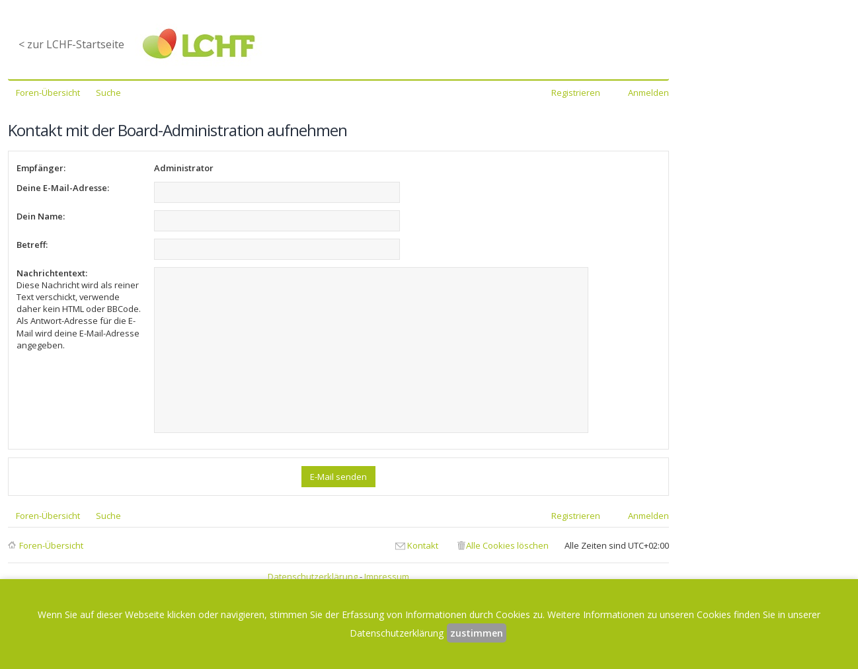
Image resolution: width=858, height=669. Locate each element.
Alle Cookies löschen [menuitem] (507, 545)
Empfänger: (41, 168)
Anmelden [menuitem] (648, 92)
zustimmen (476, 633)
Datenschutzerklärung (313, 576)
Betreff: (32, 245)
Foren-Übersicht (51, 545)
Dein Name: (41, 216)
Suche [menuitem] (108, 92)
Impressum (386, 576)
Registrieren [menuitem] (575, 92)
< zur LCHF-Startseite (71, 44)
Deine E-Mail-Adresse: (63, 188)
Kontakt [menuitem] (422, 545)
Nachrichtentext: (52, 273)
